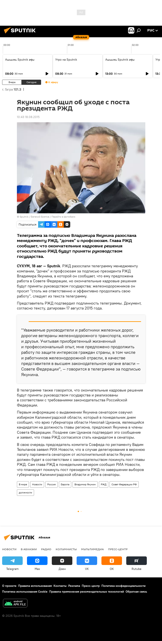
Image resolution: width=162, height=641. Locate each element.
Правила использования (35, 586)
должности (25, 492)
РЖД (103, 484)
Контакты (60, 586)
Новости (37, 484)
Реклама (74, 586)
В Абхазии (29, 549)
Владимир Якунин (85, 484)
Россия (51, 484)
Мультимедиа (92, 549)
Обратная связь (136, 591)
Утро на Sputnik (66, 59)
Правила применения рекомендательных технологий (86, 591)
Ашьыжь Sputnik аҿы (19, 59)
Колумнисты (66, 549)
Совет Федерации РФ (124, 484)
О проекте (9, 586)
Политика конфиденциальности (123, 586)
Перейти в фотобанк (63, 216)
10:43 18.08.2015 (28, 117)
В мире (23, 484)
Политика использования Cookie (25, 591)
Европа (65, 484)
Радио (46, 549)
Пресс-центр (118, 549)
